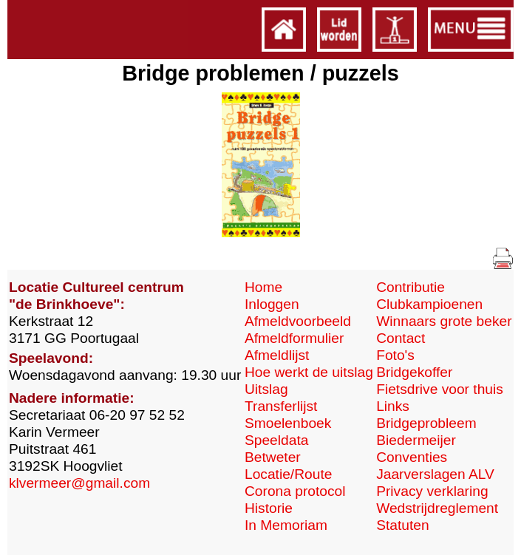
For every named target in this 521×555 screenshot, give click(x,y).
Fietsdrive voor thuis (439, 389)
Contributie (410, 287)
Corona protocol (295, 491)
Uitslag (266, 389)
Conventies (411, 457)
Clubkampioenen (429, 304)
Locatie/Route (288, 474)
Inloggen (272, 304)
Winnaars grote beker (443, 321)
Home (263, 287)
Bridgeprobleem (426, 423)
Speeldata (276, 440)
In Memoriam (286, 525)
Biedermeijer (416, 440)
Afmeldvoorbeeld (298, 321)
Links (392, 406)
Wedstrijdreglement (437, 508)
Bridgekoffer (414, 372)
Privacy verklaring (432, 491)
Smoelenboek (288, 423)
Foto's (395, 355)
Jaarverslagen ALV (435, 474)
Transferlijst (281, 406)
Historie (269, 508)
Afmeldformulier (294, 338)
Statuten (402, 525)
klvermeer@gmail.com (79, 483)
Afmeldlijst (277, 355)
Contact (400, 338)
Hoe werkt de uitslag (309, 372)
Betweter (273, 457)
